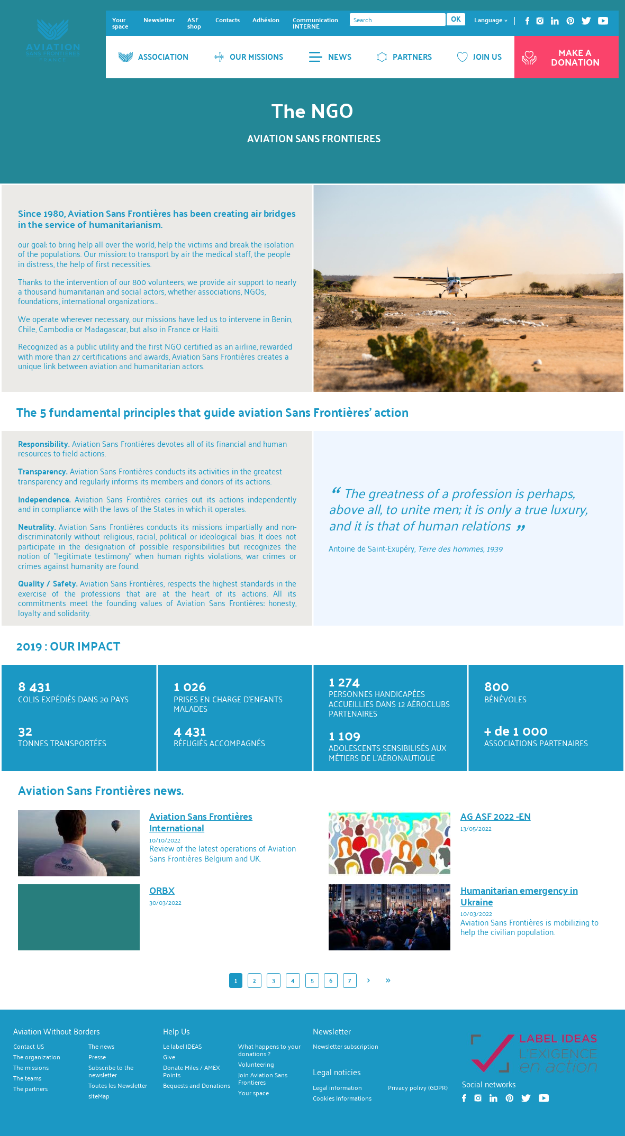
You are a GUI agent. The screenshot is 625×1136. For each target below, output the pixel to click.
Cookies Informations (342, 1098)
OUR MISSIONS (248, 56)
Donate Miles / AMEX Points (191, 1071)
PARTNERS (404, 56)
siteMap (99, 1096)
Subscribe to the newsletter (110, 1071)
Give (169, 1057)
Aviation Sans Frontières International (200, 821)
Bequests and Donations (196, 1085)
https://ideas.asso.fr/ (533, 1053)
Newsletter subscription (345, 1046)
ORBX (162, 890)
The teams (27, 1078)
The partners (30, 1089)
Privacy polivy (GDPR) (418, 1088)
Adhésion (265, 19)
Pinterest (570, 21)
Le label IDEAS (182, 1046)
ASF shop (194, 23)
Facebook (527, 21)
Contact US (28, 1046)
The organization (36, 1057)
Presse (97, 1057)
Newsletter (159, 19)
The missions (31, 1067)
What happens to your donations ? (269, 1050)
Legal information (337, 1088)
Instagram (540, 21)
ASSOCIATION (153, 56)
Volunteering (256, 1064)
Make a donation (560, 56)
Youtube (603, 21)
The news (101, 1046)
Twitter (586, 21)
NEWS (330, 56)
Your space (120, 23)
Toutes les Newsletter (117, 1085)
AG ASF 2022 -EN (495, 815)
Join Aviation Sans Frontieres (262, 1079)
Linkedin (555, 21)
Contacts (227, 19)
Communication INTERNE (315, 23)
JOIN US (479, 56)
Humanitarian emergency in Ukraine (519, 895)
